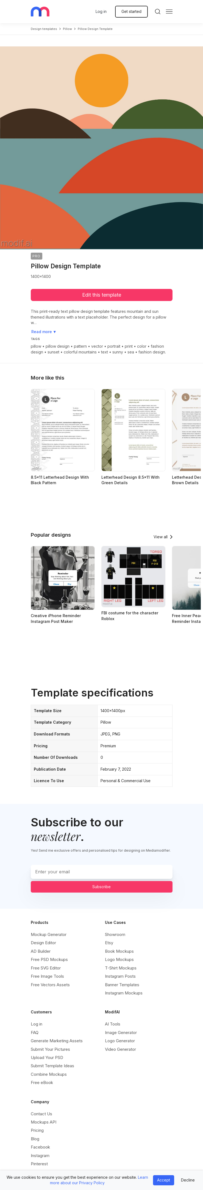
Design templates (44, 29)
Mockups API (43, 1122)
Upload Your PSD (47, 1057)
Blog (35, 1138)
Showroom (115, 934)
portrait (113, 346)
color (141, 346)
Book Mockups (119, 951)
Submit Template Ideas (52, 1065)
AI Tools (112, 1024)
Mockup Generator (48, 934)
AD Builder (41, 951)
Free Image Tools (47, 976)
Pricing (37, 1130)
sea (130, 352)
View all (161, 536)
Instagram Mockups (124, 993)
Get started (131, 11)
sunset (53, 352)
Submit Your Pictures (50, 1049)
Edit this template (101, 295)
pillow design (57, 346)
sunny (117, 352)
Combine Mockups (49, 1074)
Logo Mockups (119, 959)
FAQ (34, 1032)
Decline (188, 1180)
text (104, 352)
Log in (101, 11)
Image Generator (121, 1032)
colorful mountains (80, 352)
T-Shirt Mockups (121, 968)
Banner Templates (122, 984)
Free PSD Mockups (49, 959)
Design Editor (43, 942)
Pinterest (39, 1163)
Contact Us (41, 1113)
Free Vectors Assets (50, 984)
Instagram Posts (120, 976)
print (129, 346)
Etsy (109, 942)
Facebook (40, 1147)
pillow (67, 29)
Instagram (40, 1155)
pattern (80, 346)
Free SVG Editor (46, 968)
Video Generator (120, 1049)
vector (97, 346)
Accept (163, 1180)
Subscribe (101, 886)
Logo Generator (120, 1040)
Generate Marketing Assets (57, 1040)
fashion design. (152, 352)
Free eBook (42, 1082)
